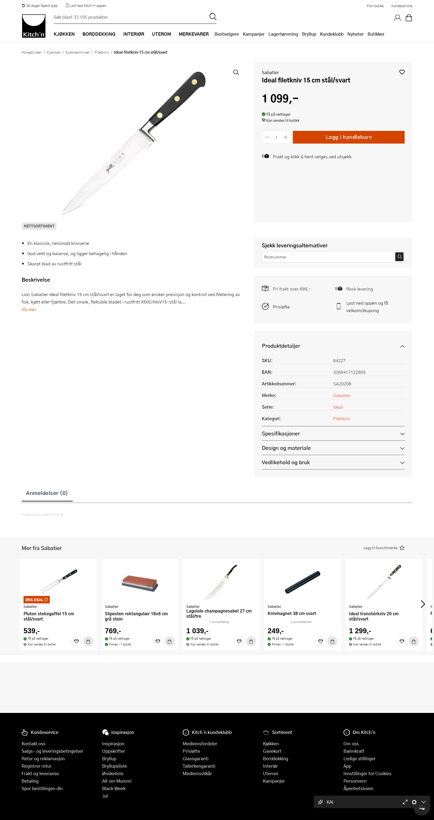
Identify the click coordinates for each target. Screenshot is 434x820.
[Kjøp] (88, 641)
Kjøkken (54, 52)
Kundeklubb (331, 34)
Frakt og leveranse (40, 773)
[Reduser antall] (267, 137)
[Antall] (276, 137)
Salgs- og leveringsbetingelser (52, 751)
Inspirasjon (113, 743)
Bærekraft (354, 751)
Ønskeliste (112, 773)
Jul (105, 796)
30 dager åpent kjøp (40, 5)
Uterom (270, 773)
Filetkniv (102, 52)
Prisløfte (281, 306)
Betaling (30, 781)
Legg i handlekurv (349, 137)
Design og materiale (286, 448)
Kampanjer (254, 34)
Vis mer (29, 309)
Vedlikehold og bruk (286, 462)
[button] (402, 72)
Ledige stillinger (359, 758)
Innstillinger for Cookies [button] (367, 773)
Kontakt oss (33, 743)
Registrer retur (36, 766)
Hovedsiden (32, 52)
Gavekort (272, 751)
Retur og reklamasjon (43, 758)
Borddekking (275, 758)
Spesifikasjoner (281, 433)
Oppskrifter (113, 751)
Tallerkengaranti (199, 766)
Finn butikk (375, 5)
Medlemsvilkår (197, 773)
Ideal (338, 407)
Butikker (376, 34)
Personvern (354, 781)
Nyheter (355, 34)
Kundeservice (401, 5)
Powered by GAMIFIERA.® (42, 514)
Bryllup (309, 34)
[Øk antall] (286, 137)
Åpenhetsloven (358, 788)
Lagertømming (283, 34)
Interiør (270, 766)
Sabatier (270, 72)
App (347, 766)
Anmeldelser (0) (47, 493)
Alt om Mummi (116, 781)
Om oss (351, 743)
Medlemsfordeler (200, 743)
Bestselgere (227, 34)
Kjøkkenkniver (78, 52)
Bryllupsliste (114, 766)
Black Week (113, 788)
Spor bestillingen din (42, 788)
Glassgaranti (195, 758)
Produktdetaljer (281, 346)
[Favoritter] (76, 641)
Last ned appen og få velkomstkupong (367, 306)
